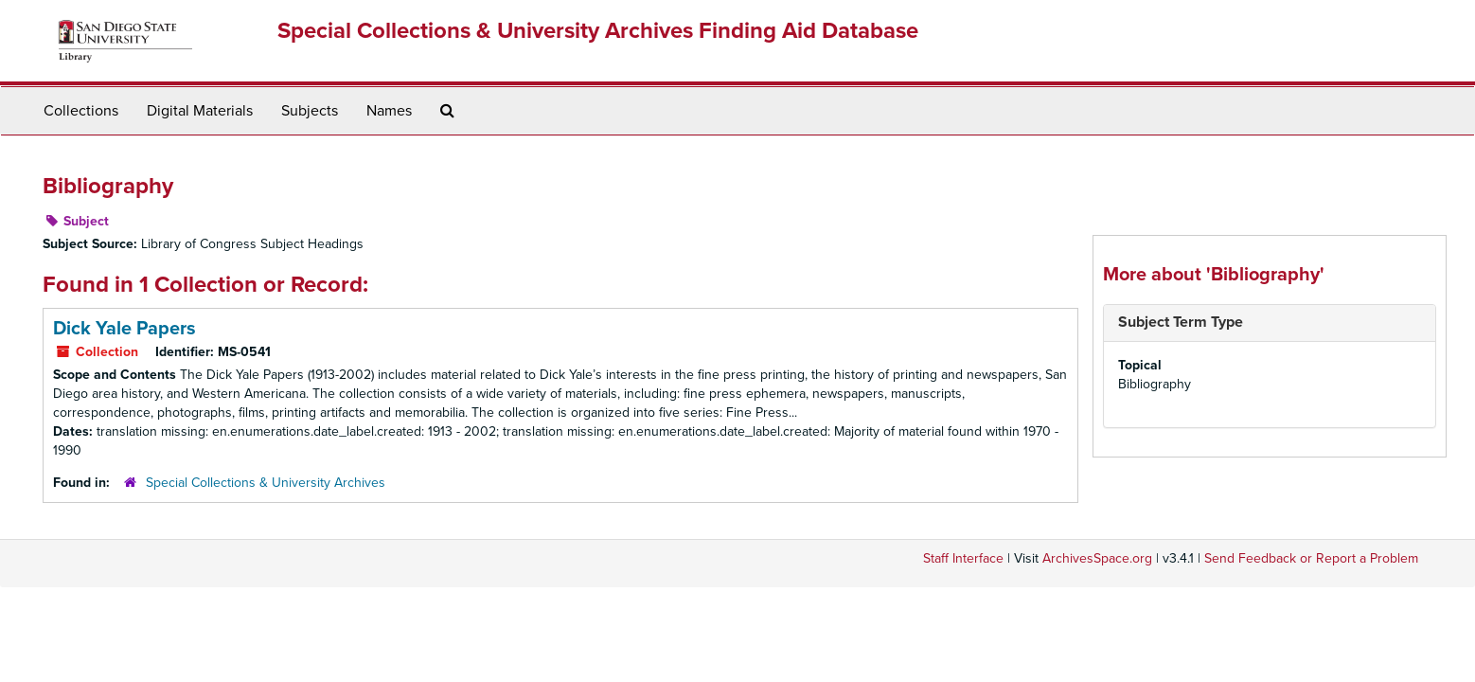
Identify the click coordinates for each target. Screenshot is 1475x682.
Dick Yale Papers (124, 328)
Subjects (309, 110)
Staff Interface (963, 558)
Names (389, 110)
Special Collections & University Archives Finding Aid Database (597, 31)
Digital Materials (200, 110)
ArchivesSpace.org (1097, 558)
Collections (81, 110)
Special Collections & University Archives (265, 483)
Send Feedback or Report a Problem (1311, 558)
